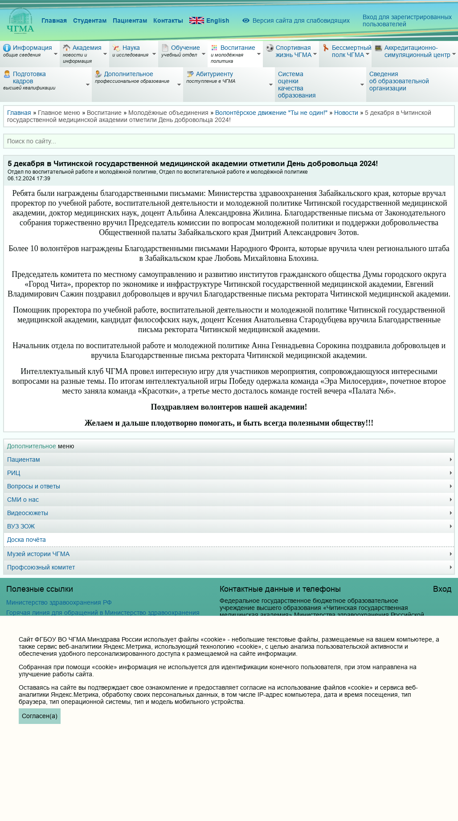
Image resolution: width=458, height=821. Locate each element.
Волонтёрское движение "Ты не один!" (271, 112)
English (209, 20)
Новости (346, 112)
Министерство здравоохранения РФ (59, 602)
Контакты (168, 20)
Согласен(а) (39, 715)
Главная (54, 20)
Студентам (89, 20)
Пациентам (130, 20)
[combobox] (229, 141)
